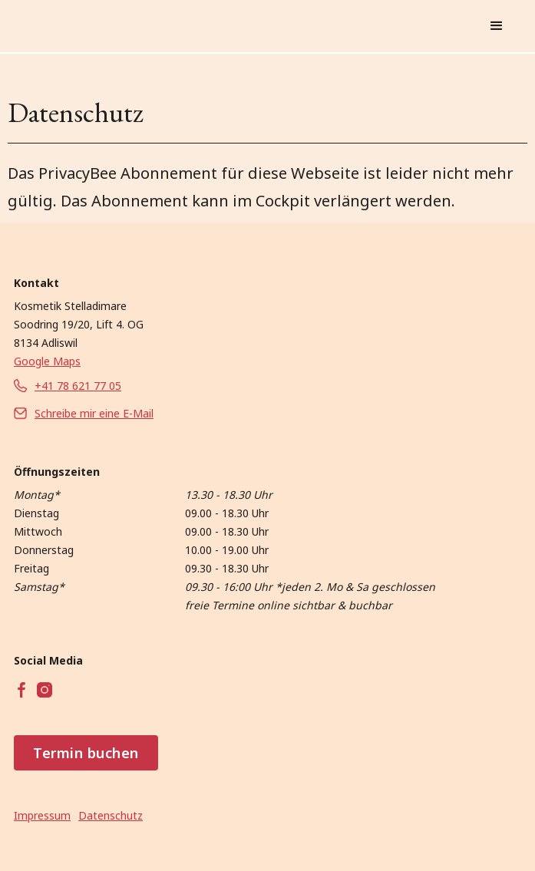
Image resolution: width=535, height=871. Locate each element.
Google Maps (47, 361)
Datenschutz (110, 815)
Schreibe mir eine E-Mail (94, 413)
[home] (172, 26)
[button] (497, 26)
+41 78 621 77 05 (78, 385)
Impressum (42, 815)
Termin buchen (86, 753)
